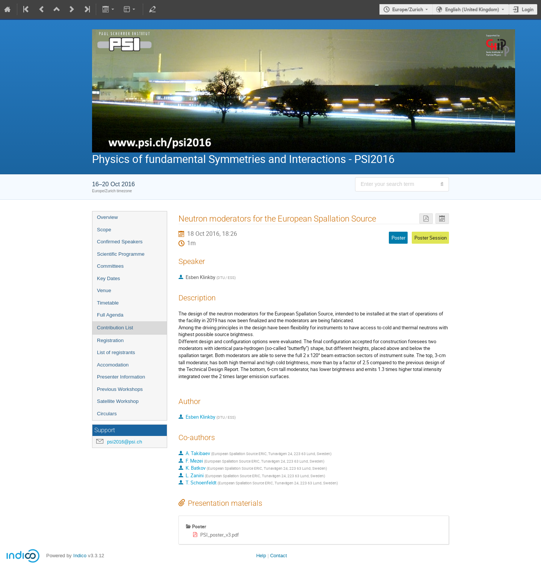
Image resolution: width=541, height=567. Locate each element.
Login (527, 9)
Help (261, 555)
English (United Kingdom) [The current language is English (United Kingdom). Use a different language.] (472, 9)
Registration (110, 340)
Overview (107, 217)
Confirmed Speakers (120, 241)
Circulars (107, 413)
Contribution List (115, 327)
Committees (110, 266)
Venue (104, 290)
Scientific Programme (121, 254)
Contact (278, 555)
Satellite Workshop (118, 401)
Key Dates (108, 278)
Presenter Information (121, 377)
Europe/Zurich (407, 9)
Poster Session (430, 237)
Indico (79, 555)
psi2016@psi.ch (124, 442)
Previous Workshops (120, 389)
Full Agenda (110, 315)
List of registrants (116, 352)
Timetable (108, 303)
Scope (104, 229)
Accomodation (112, 365)
